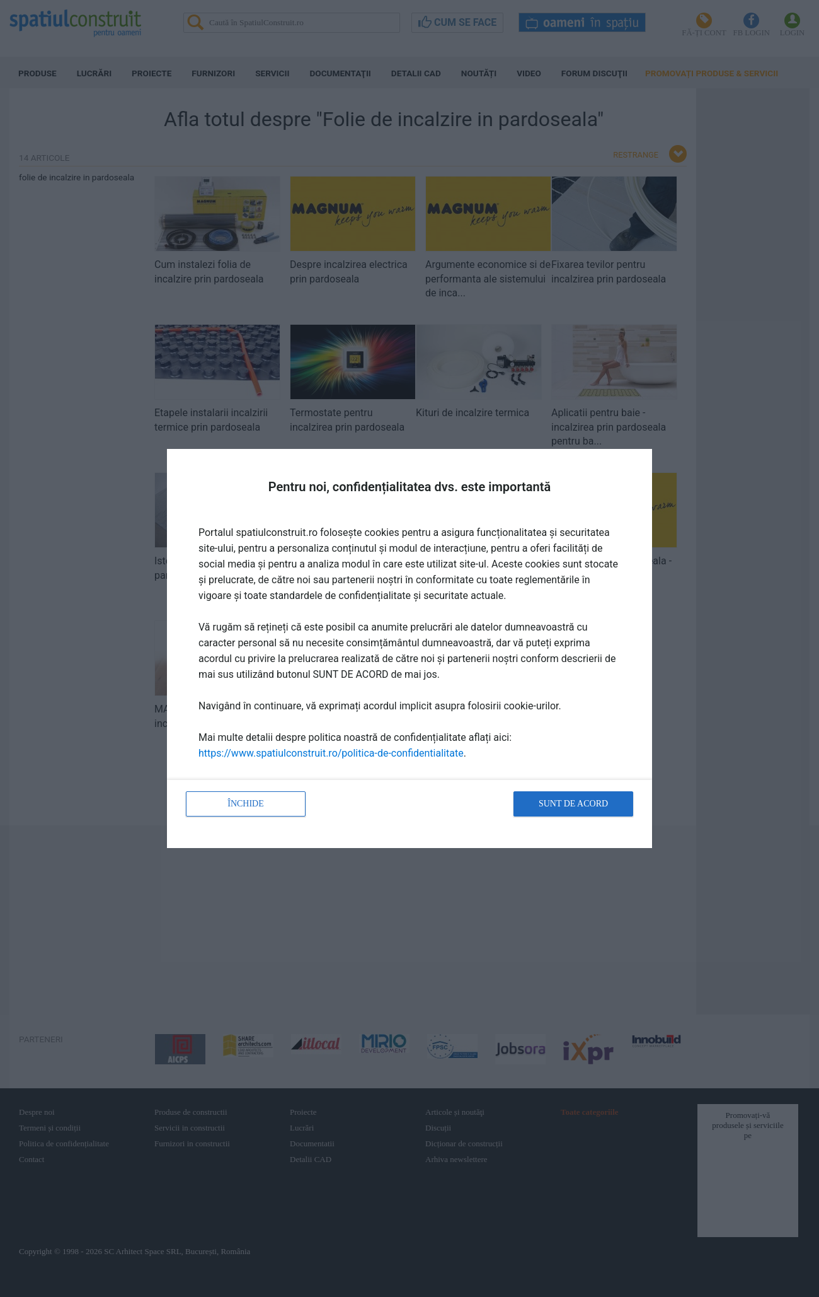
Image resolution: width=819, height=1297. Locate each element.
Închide (245, 803)
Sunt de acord (573, 803)
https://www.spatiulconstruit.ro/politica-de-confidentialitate (331, 753)
